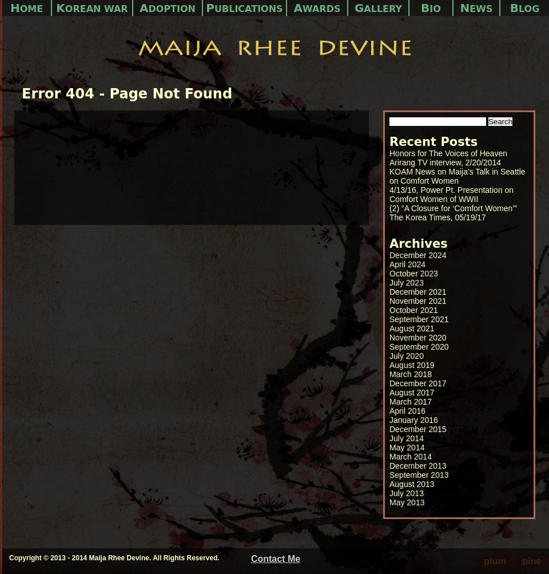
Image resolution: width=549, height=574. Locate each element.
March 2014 (410, 456)
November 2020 (418, 337)
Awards (317, 8)
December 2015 (418, 429)
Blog (525, 8)
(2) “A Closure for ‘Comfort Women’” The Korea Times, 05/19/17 (453, 213)
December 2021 (418, 291)
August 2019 (412, 365)
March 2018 (410, 374)
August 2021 (412, 328)
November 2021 (418, 301)
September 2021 (419, 319)
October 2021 (413, 310)
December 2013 (418, 465)
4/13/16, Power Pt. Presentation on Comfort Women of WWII (451, 194)
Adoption (168, 8)
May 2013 (406, 502)
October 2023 (413, 273)
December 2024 (418, 255)
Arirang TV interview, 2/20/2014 (445, 162)
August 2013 (412, 484)
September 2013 (419, 475)
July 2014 (406, 438)
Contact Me (275, 559)
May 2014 (406, 447)
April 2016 (407, 410)
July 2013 (406, 493)
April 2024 (407, 264)
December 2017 (418, 383)
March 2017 (410, 401)
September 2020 (419, 346)
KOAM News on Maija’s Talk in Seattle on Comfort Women (457, 176)
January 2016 (413, 420)
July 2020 (406, 356)
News (476, 8)
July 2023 (406, 282)
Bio (431, 8)
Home (26, 8)
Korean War (92, 8)
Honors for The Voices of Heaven (448, 153)
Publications (244, 8)
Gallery (378, 8)
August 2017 (412, 392)
